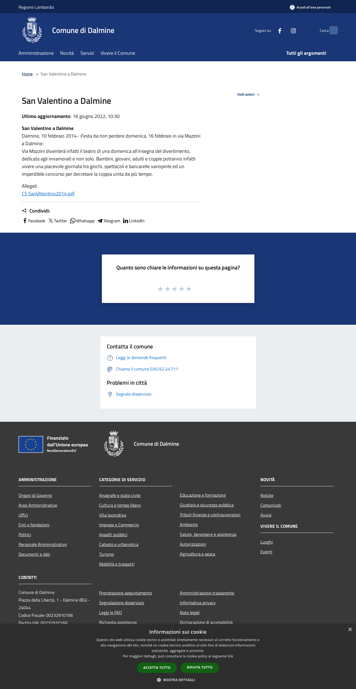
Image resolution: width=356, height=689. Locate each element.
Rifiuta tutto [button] (200, 667)
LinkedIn (133, 220)
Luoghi (266, 542)
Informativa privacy (198, 602)
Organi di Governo (35, 495)
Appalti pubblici (113, 534)
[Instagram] (282, 30)
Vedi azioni (249, 94)
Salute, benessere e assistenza (208, 534)
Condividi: (36, 211)
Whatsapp (82, 220)
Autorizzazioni (193, 544)
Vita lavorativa (112, 515)
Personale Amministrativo (43, 544)
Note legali (190, 612)
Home (27, 74)
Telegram (108, 220)
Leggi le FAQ (110, 612)
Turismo (106, 554)
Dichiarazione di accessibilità (206, 622)
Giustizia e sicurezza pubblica (207, 505)
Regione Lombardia (36, 7)
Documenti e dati (34, 554)
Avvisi (266, 515)
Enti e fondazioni (34, 524)
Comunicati (270, 505)
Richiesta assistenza (118, 622)
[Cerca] (331, 30)
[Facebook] (269, 30)
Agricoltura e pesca (197, 554)
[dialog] (178, 656)
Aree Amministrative (38, 505)
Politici (25, 534)
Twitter (57, 220)
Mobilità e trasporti (117, 564)
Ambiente (189, 524)
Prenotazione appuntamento (125, 593)
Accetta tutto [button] (157, 667)
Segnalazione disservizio (121, 602)
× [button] (350, 630)
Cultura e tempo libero (120, 505)
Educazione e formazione (203, 495)
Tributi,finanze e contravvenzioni (210, 514)
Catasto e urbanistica (118, 544)
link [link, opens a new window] (230, 656)
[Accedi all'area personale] (310, 7)
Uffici (23, 515)
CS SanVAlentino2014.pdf (48, 193)
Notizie (266, 495)
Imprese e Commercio (119, 524)
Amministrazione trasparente (207, 593)
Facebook (33, 220)
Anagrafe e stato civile (120, 495)
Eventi (266, 551)
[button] (178, 679)
